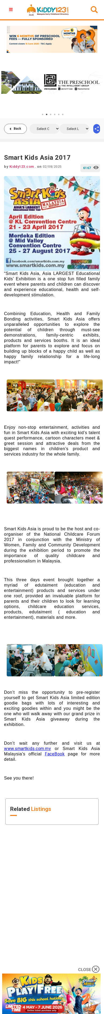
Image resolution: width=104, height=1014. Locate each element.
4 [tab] (54, 114)
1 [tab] (42, 114)
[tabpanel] (52, 82)
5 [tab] (58, 114)
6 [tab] (62, 114)
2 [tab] (46, 114)
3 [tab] (50, 114)
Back (17, 129)
